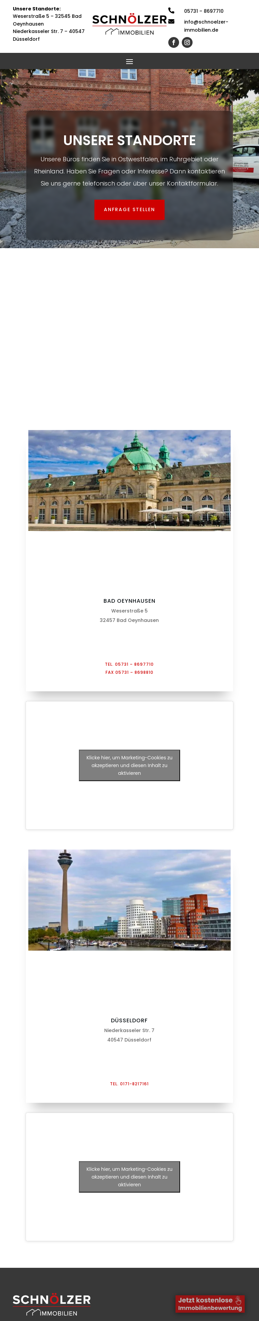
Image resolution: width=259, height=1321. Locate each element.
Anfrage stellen (129, 209)
